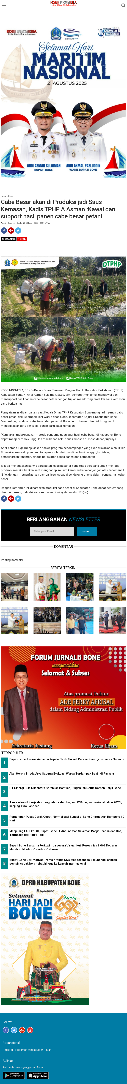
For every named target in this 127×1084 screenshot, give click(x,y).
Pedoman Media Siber (29, 1050)
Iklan (48, 1050)
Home (3, 196)
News (10, 196)
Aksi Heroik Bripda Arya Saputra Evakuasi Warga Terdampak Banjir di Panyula (61, 773)
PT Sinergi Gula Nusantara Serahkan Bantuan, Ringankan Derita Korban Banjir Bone (65, 788)
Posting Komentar (12, 560)
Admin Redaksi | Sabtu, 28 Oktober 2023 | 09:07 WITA (25, 223)
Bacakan (9, 239)
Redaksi (8, 1050)
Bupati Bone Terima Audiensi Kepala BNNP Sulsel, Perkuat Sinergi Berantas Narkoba (66, 759)
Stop (22, 239)
